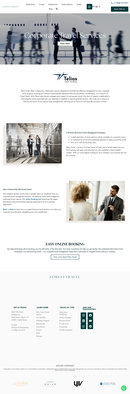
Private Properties (65, 330)
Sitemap (39, 336)
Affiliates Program (43, 320)
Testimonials (40, 323)
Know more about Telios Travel (65, 257)
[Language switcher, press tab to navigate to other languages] (96, 6)
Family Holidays (65, 317)
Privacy (38, 330)
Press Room (40, 327)
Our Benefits (40, 317)
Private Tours (63, 323)
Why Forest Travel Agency (42, 313)
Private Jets (63, 327)
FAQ (38, 333)
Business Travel (64, 320)
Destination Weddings (63, 313)
